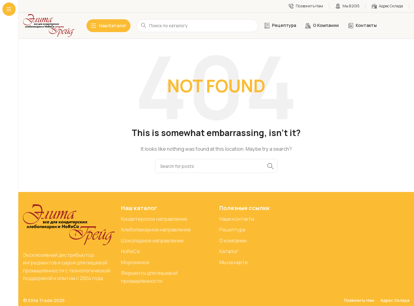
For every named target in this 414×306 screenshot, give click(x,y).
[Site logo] (48, 25)
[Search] (216, 166)
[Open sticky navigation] (108, 26)
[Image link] (69, 224)
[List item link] (167, 219)
